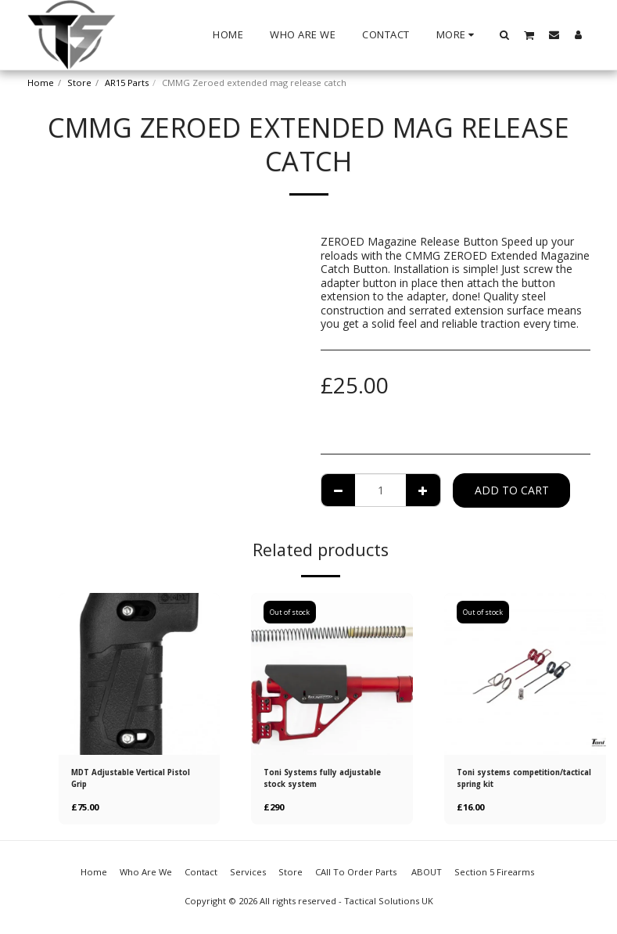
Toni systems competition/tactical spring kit (521, 780)
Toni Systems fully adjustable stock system (320, 779)
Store (79, 82)
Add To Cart (512, 490)
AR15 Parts (127, 82)
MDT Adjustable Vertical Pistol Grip (127, 779)
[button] (504, 34)
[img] (140, 674)
